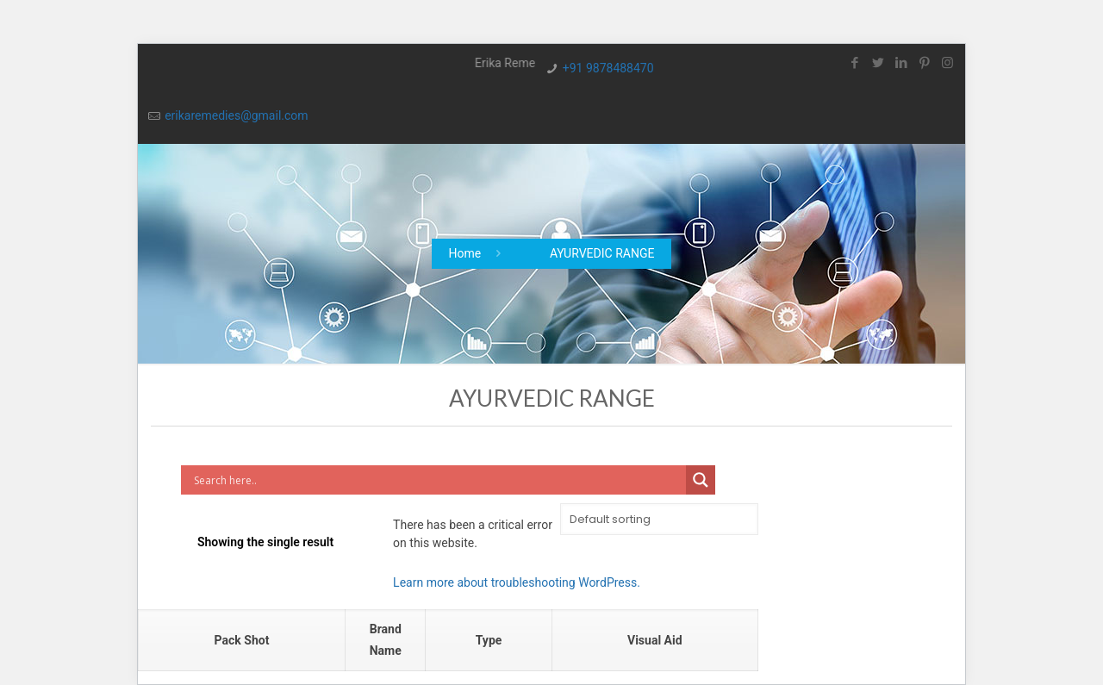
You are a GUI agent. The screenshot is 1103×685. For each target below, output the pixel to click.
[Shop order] (659, 519)
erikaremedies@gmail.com (236, 115)
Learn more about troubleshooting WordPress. (516, 582)
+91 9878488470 (608, 68)
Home (465, 253)
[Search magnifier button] (700, 480)
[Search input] (437, 480)
